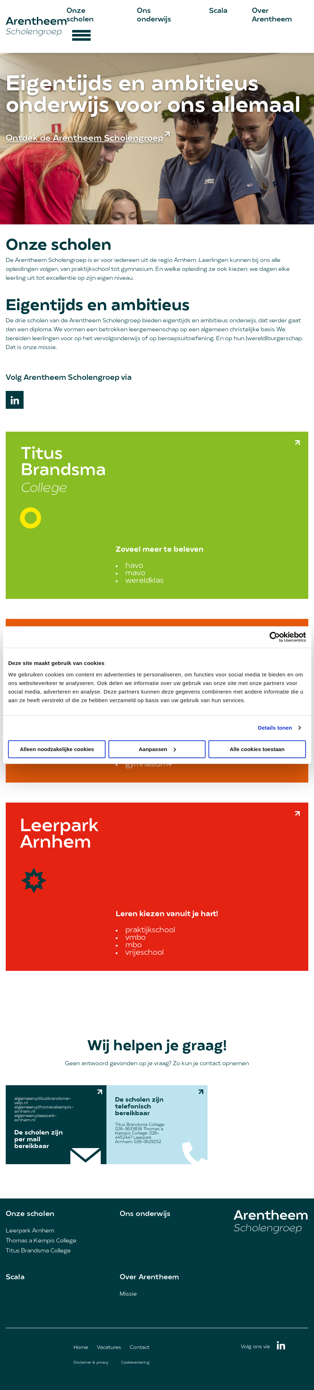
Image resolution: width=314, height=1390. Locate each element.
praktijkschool (150, 930)
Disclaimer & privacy (91, 1363)
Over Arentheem (149, 1277)
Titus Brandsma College (38, 1251)
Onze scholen (30, 1214)
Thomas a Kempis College (41, 1241)
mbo (133, 945)
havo (134, 566)
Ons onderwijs (145, 1214)
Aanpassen (157, 749)
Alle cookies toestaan (257, 749)
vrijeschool (144, 953)
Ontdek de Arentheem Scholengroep (84, 138)
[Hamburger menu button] (81, 38)
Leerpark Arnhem (30, 1231)
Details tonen (275, 728)
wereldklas (144, 581)
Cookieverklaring (135, 1363)
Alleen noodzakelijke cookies (57, 749)
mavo (135, 573)
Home (81, 1347)
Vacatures (109, 1347)
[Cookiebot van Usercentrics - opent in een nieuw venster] (274, 637)
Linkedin (15, 400)
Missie (128, 1294)
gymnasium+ (148, 764)
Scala (218, 11)
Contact (139, 1347)
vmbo (135, 938)
